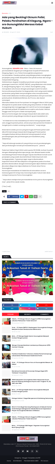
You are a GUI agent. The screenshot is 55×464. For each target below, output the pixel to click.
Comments (44, 314)
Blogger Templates (28, 458)
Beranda (5, 13)
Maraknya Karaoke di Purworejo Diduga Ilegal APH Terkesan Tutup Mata (30, 372)
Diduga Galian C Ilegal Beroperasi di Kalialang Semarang (32, 398)
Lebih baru (6, 251)
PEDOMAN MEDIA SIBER (31, 461)
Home (9, 461)
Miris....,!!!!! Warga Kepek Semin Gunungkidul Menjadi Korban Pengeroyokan (30, 337)
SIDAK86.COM (18, 68)
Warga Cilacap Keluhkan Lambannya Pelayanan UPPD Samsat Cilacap (31, 346)
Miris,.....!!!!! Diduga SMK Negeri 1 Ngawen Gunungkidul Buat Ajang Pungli (30, 426)
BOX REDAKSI (17, 461)
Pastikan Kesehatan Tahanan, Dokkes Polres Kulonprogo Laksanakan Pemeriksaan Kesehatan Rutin (32, 355)
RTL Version (44, 461)
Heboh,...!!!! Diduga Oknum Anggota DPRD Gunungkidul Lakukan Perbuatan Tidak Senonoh (31, 320)
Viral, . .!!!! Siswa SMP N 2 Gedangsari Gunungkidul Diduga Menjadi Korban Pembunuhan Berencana (32, 328)
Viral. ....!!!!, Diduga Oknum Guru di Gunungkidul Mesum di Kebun (32, 363)
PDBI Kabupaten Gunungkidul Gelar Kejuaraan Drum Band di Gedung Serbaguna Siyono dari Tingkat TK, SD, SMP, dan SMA (31, 381)
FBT (39, 458)
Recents (27, 314)
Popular (10, 314)
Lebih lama (48, 251)
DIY (10, 13)
